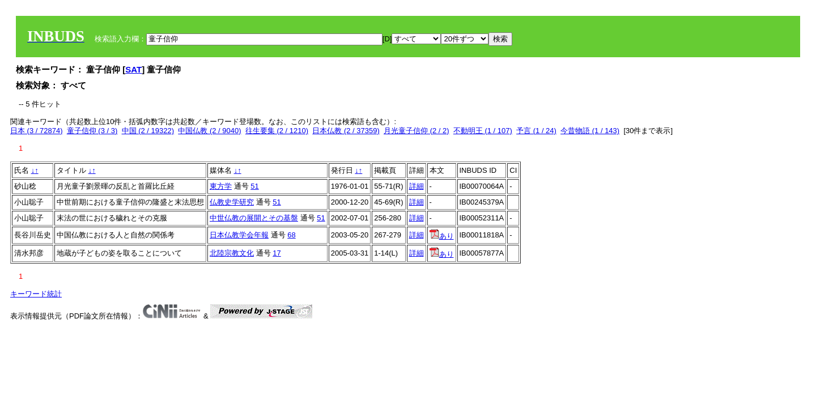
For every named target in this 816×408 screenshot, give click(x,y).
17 (276, 253)
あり (442, 236)
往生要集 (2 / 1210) (276, 130)
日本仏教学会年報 (239, 235)
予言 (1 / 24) (536, 130)
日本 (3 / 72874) (36, 130)
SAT (133, 69)
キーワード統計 (36, 294)
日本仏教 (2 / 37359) (346, 130)
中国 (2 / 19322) (148, 130)
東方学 (221, 186)
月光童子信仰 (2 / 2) (416, 130)
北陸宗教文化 (232, 253)
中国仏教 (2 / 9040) (209, 130)
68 (291, 235)
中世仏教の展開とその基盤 (254, 218)
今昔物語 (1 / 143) (589, 130)
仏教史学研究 (232, 202)
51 (254, 186)
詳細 (416, 186)
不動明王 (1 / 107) (482, 130)
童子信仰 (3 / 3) (92, 130)
